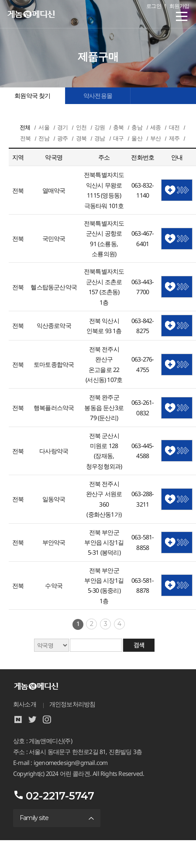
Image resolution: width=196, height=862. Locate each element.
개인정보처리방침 (72, 704)
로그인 (154, 6)
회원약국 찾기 (32, 96)
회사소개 (24, 704)
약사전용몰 (97, 96)
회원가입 (179, 6)
